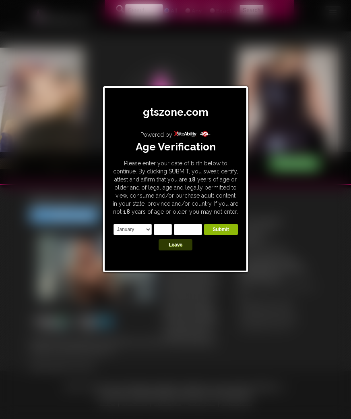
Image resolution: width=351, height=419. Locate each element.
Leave (175, 245)
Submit (221, 229)
